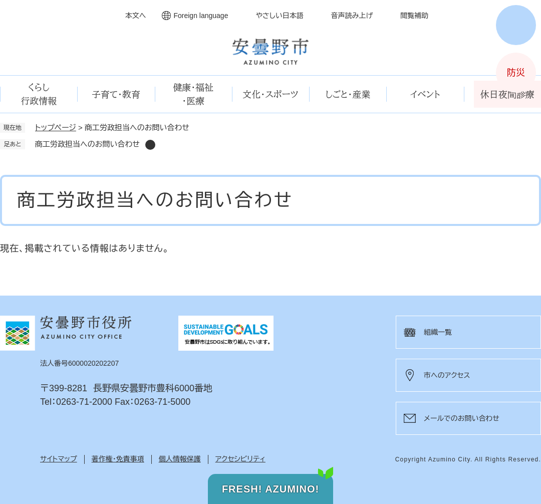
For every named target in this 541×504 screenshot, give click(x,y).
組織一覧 (438, 332)
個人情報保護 (180, 459)
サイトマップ (58, 459)
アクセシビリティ (240, 459)
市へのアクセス (447, 375)
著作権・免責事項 (118, 459)
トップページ (55, 127)
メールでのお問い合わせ (461, 418)
